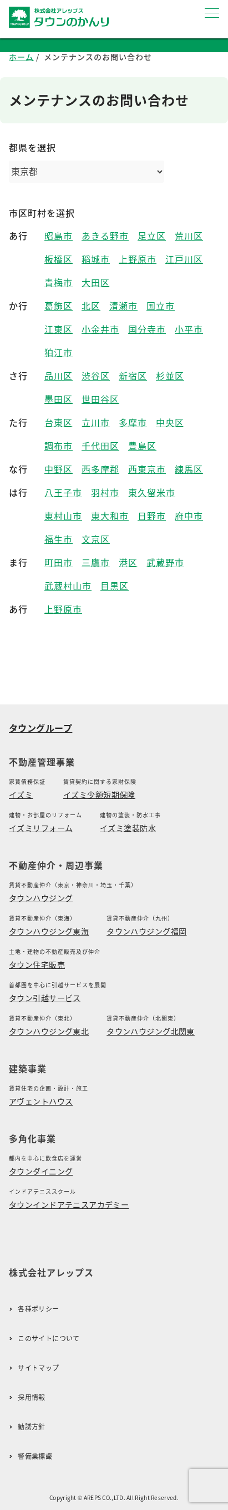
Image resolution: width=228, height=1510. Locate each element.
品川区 (58, 375)
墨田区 (58, 399)
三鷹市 (96, 562)
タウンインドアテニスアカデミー (69, 1204)
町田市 (58, 562)
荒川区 (189, 235)
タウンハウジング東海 (49, 931)
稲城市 (96, 259)
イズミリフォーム (41, 827)
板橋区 (58, 259)
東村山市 (63, 515)
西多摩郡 (100, 469)
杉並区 (170, 375)
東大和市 (110, 515)
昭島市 (58, 235)
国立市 (160, 305)
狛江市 (58, 352)
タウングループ (40, 727)
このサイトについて (48, 1338)
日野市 (152, 515)
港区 (128, 562)
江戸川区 (184, 259)
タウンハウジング (41, 897)
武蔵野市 (165, 562)
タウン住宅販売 (37, 964)
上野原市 (137, 259)
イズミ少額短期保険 (99, 794)
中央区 (170, 422)
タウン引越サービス (45, 997)
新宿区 (133, 375)
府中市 (189, 515)
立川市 (96, 422)
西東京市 (147, 469)
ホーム (21, 56)
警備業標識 (35, 1456)
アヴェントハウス (41, 1101)
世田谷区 (100, 399)
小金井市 (100, 329)
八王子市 (63, 492)
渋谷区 (96, 375)
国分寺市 (147, 329)
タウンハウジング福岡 (146, 931)
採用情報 (31, 1397)
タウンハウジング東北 (49, 1031)
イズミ (21, 794)
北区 (91, 305)
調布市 (58, 445)
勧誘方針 (31, 1427)
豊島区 (142, 445)
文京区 (96, 539)
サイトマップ (38, 1368)
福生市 (58, 539)
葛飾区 (58, 305)
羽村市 (105, 492)
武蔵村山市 (68, 585)
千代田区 (100, 445)
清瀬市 (123, 305)
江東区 (58, 329)
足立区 (152, 235)
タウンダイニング (41, 1171)
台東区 (58, 422)
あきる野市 (105, 235)
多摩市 (133, 422)
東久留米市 (151, 492)
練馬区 (189, 469)
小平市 (189, 329)
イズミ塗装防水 (128, 827)
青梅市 (58, 282)
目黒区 (114, 585)
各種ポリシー (38, 1309)
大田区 (96, 282)
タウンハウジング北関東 (151, 1031)
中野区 (58, 469)
